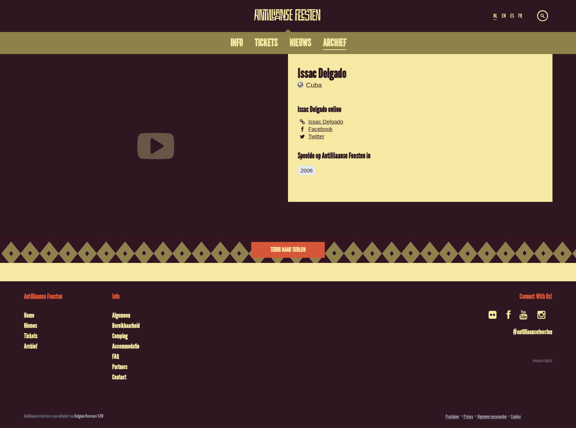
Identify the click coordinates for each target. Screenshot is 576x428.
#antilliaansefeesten (532, 332)
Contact (119, 377)
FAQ (115, 357)
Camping (119, 336)
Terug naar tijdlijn (288, 250)
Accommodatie (125, 346)
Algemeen (121, 315)
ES (512, 16)
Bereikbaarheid (126, 326)
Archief (30, 346)
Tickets (30, 336)
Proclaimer (452, 416)
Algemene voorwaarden (492, 416)
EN (504, 16)
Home (29, 315)
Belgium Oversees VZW (89, 416)
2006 (306, 170)
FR (520, 16)
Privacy (468, 416)
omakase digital (542, 360)
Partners (119, 367)
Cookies (516, 416)
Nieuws (30, 326)
